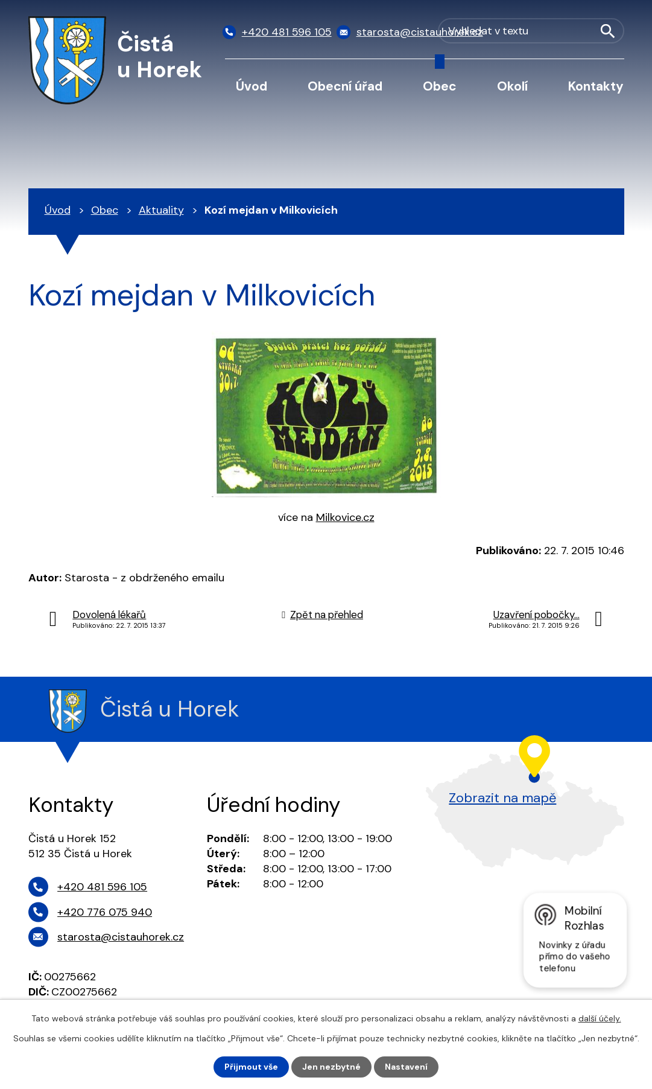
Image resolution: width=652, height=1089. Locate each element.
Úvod (251, 86)
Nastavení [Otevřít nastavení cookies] (406, 1066)
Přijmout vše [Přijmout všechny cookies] (251, 1066)
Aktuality (161, 210)
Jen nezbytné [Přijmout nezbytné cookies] (331, 1066)
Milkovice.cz (345, 517)
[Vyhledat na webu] (562, 32)
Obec (440, 86)
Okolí (512, 86)
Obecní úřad (345, 86)
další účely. (599, 1018)
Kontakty (596, 86)
